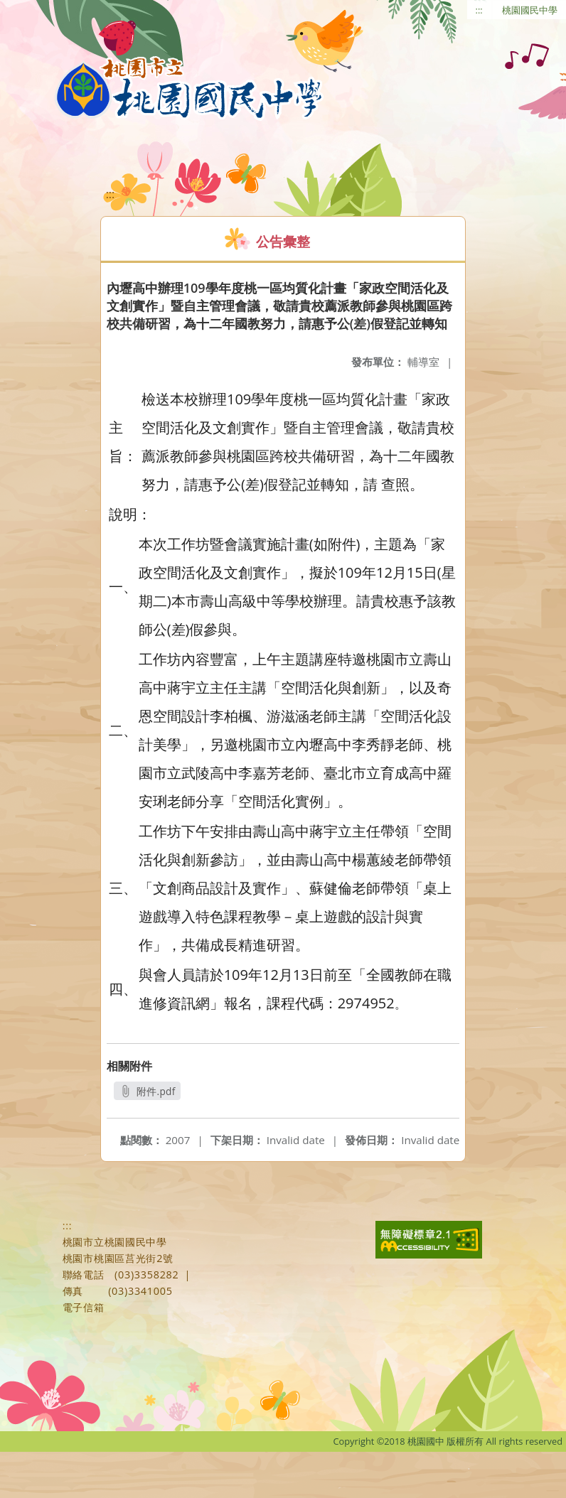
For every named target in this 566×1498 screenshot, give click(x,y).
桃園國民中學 (529, 10)
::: (479, 10)
